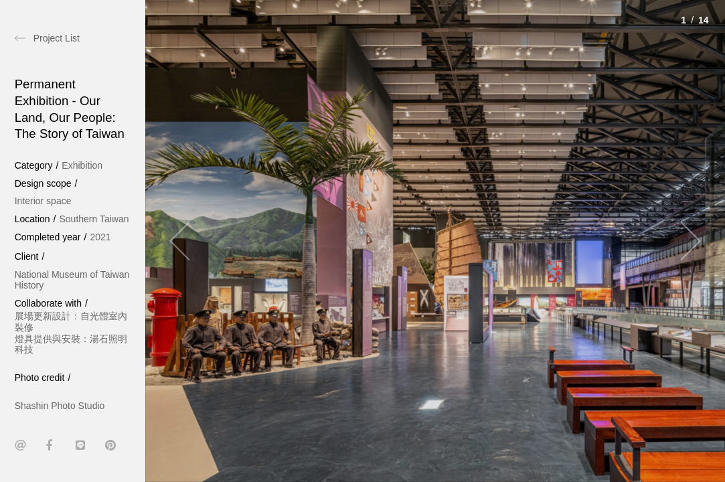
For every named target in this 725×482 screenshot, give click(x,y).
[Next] (684, 241)
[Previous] (185, 241)
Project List (56, 38)
